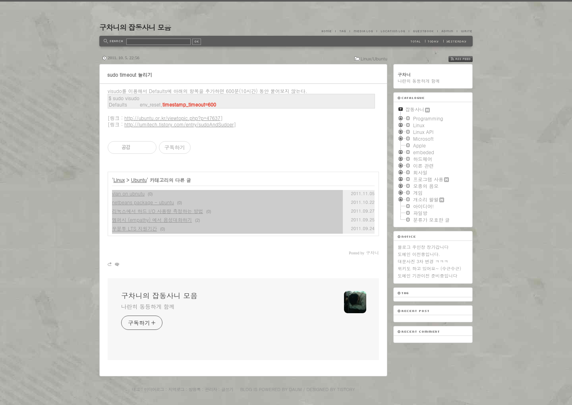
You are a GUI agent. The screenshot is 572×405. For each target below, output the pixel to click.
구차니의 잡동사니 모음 (135, 27)
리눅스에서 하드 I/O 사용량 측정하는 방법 (157, 210)
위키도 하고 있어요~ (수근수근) (429, 268)
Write (465, 31)
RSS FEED (466, 59)
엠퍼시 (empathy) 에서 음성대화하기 (152, 219)
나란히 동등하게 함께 (147, 306)
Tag (342, 31)
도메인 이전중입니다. (419, 254)
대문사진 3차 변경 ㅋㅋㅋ (423, 261)
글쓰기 (227, 389)
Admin (447, 31)
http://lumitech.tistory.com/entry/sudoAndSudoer (179, 124)
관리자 (211, 389)
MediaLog (363, 31)
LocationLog (393, 31)
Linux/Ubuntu (374, 59)
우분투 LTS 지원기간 (134, 228)
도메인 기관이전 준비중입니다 (427, 276)
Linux (119, 179)
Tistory (346, 389)
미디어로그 (154, 389)
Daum (295, 389)
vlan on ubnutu (128, 193)
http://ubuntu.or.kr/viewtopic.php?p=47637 (172, 117)
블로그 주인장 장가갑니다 (423, 247)
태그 (135, 389)
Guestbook (423, 31)
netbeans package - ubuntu (143, 202)
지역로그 (176, 389)
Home (328, 31)
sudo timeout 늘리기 (129, 74)
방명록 (195, 389)
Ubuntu (139, 179)
